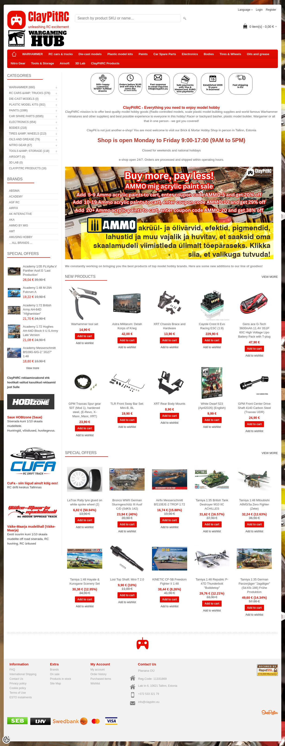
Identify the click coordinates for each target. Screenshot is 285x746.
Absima (14, 190)
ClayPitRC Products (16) (27, 168)
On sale (54, 674)
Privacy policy (17, 683)
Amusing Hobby (20, 237)
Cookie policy (17, 688)
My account (97, 669)
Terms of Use (17, 692)
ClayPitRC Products (105, 63)
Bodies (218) (18, 127)
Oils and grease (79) (24, 139)
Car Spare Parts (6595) (26, 116)
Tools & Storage (42, 63)
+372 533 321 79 (148, 694)
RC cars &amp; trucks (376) (29, 93)
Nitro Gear (18, 63)
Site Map (55, 683)
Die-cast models (90, 54)
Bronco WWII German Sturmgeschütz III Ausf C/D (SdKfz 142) (127, 504)
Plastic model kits (120, 54)
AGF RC (14, 202)
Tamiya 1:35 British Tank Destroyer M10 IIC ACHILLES (212, 504)
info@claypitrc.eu (148, 702)
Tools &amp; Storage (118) (29, 151)
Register (271, 9)
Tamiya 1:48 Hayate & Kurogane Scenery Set (85, 581)
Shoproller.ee (270, 712)
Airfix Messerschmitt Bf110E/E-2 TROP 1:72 (169, 502)
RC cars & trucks (61, 54)
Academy (16, 196)
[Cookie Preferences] (6, 739)
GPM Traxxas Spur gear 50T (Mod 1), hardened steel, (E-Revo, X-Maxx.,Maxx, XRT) (84, 410)
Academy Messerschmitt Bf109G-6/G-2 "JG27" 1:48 (39, 352)
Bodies (209, 54)
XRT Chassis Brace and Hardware (170, 326)
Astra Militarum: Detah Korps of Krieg (127, 326)
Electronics (190, 54)
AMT (12, 231)
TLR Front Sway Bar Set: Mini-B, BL (127, 406)
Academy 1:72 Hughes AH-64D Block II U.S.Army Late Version (40, 331)
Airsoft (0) (17, 156)
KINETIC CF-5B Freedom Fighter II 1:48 (169, 581)
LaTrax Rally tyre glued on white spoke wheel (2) (84, 502)
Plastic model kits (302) (27, 104)
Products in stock (60, 678)
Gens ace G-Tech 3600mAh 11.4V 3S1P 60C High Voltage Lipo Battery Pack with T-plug (254, 330)
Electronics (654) (22, 122)
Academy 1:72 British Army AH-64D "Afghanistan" (37, 309)
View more (32, 368)
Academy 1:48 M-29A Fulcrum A (37, 290)
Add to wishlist (85, 343)
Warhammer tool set (84, 324)
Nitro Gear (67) (20, 145)
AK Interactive (20, 214)
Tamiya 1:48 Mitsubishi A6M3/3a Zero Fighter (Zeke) (254, 504)
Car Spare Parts (164, 54)
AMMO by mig (18, 225)
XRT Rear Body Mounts (169, 403)
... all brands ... (20, 242)
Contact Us (16, 678)
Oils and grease (258, 54)
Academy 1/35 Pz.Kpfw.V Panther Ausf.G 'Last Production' (40, 270)
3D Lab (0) (16, 162)
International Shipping (22, 674)
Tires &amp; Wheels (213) (27, 133)
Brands (54, 669)
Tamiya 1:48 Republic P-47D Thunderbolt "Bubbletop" (212, 583)
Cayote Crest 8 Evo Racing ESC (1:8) (212, 326)
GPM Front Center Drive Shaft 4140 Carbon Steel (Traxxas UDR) (254, 408)
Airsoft (64, 63)
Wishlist (95, 683)
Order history (98, 674)
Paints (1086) (18, 110)
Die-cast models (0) (24, 98)
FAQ (12, 669)
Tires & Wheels (230, 54)
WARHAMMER (32, 54)
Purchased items (100, 678)
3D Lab (80, 63)
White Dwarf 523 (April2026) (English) (212, 406)
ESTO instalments (20, 697)
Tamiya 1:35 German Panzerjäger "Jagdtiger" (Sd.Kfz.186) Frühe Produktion (254, 586)
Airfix (13, 208)
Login (259, 9)
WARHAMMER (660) (22, 87)
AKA (12, 219)
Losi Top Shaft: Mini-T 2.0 (127, 579)
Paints (143, 54)
